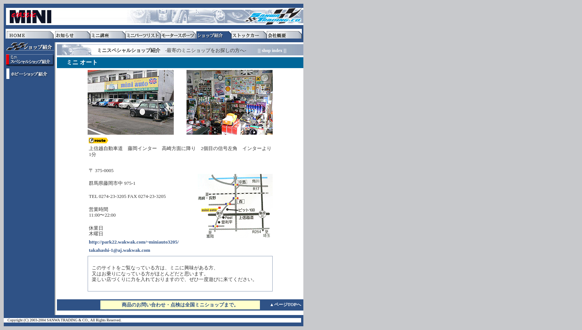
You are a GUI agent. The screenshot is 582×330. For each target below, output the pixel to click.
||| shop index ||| (272, 50)
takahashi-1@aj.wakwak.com (119, 250)
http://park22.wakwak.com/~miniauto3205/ (134, 242)
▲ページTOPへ (285, 304)
